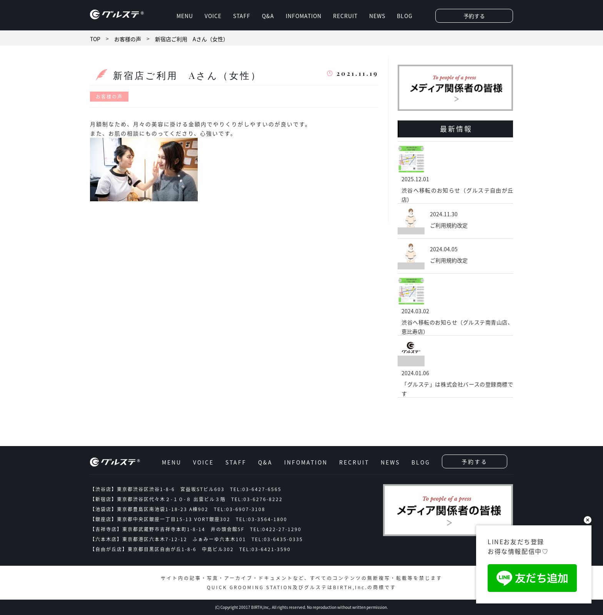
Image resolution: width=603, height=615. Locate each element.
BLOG (405, 16)
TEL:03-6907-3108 (239, 509)
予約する (474, 16)
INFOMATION (303, 16)
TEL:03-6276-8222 (257, 499)
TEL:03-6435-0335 (277, 539)
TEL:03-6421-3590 (265, 549)
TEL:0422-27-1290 (276, 529)
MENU (185, 16)
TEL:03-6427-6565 (256, 489)
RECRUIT (345, 16)
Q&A (268, 16)
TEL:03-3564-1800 (261, 519)
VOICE (213, 16)
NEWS (377, 16)
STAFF (241, 16)
